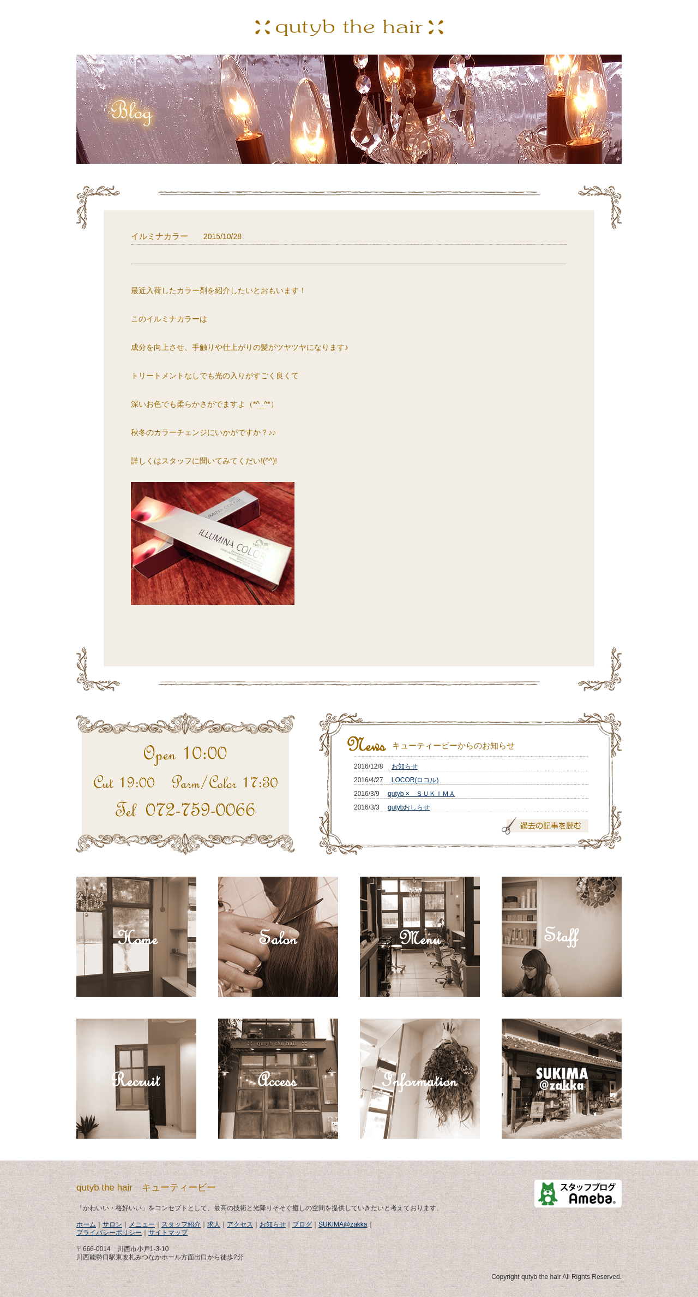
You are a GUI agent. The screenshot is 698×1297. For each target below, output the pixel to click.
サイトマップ (168, 1232)
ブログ (302, 1224)
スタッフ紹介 (181, 1224)
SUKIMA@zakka (343, 1224)
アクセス (240, 1224)
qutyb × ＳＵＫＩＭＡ (421, 794)
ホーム (86, 1224)
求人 (213, 1224)
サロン (112, 1224)
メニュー (142, 1224)
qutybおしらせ (409, 807)
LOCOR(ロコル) (415, 780)
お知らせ (405, 766)
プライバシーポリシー (109, 1232)
